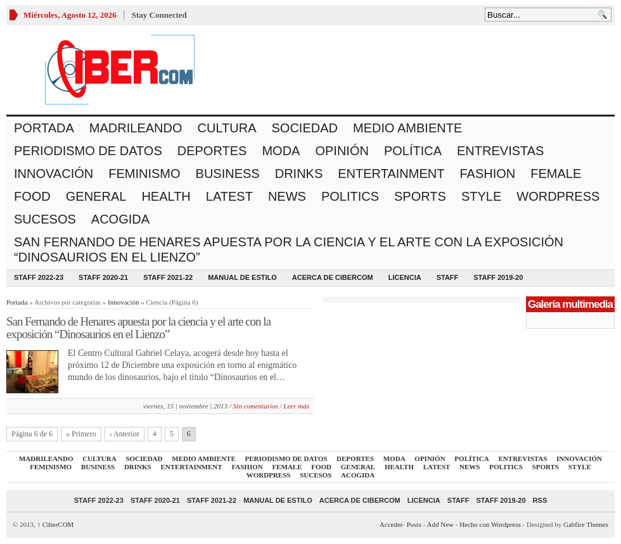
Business (228, 173)
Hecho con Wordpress (490, 524)
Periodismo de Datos (88, 151)
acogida (120, 219)
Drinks (299, 173)
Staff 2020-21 (103, 277)
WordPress (557, 196)
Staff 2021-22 (168, 277)
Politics (350, 196)
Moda (281, 151)
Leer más (296, 406)
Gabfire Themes (585, 524)
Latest (229, 196)
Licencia (404, 277)
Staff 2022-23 (38, 277)
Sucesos (45, 219)
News (287, 196)
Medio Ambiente (407, 128)
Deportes (212, 151)
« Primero (81, 433)
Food (32, 196)
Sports (420, 196)
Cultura (227, 128)
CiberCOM (55, 524)
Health (165, 196)
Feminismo (144, 173)
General (96, 196)
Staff (448, 277)
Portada (44, 128)
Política (413, 151)
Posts (414, 524)
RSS (540, 500)
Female (555, 173)
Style (481, 196)
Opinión (341, 151)
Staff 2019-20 (498, 277)
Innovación (53, 173)
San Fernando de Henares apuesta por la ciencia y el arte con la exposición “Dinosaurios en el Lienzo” (288, 249)
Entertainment (391, 173)
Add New (440, 524)
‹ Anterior (124, 433)
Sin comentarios (255, 406)
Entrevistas (500, 151)
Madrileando (135, 128)
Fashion (487, 173)
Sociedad (305, 128)
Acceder (391, 524)
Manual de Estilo (242, 277)
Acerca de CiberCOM (332, 277)
